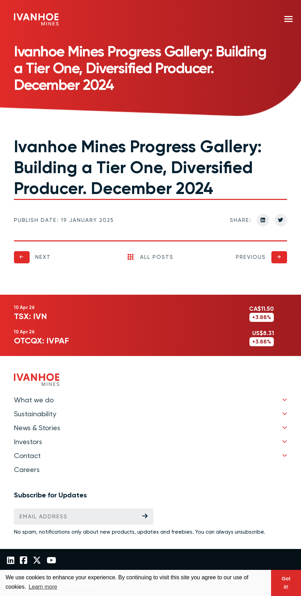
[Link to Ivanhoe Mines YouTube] (51, 561)
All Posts (150, 257)
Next (43, 257)
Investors (28, 442)
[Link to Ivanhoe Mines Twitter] (37, 561)
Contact (27, 455)
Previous (251, 257)
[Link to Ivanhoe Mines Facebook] (23, 561)
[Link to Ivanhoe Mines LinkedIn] (10, 561)
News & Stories (37, 428)
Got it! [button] (286, 583)
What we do (34, 400)
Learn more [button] (43, 587)
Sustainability (35, 414)
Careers (27, 469)
